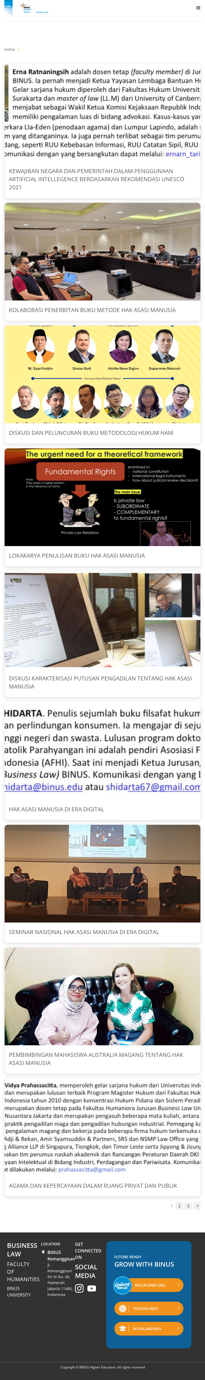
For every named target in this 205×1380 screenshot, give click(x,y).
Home (9, 49)
